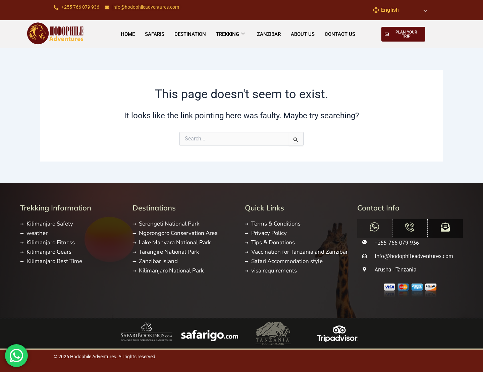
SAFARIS (154, 34)
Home (128, 34)
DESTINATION (190, 34)
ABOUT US (303, 34)
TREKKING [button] (230, 34)
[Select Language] (399, 10)
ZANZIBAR (269, 34)
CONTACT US (340, 34)
